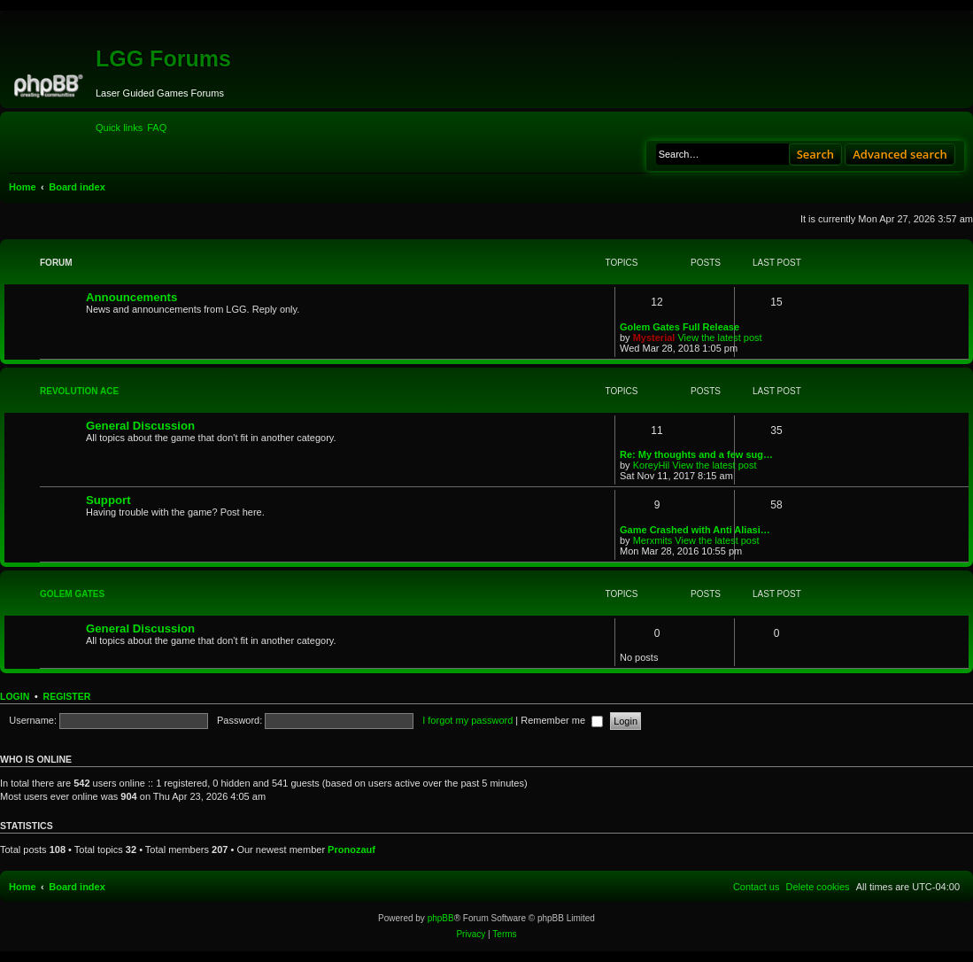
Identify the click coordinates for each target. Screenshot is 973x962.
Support (108, 500)
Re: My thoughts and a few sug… (696, 454)
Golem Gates (72, 594)
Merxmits (653, 540)
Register (67, 696)
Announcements (131, 297)
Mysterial (654, 337)
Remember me (562, 720)
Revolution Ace (79, 391)
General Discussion (140, 425)
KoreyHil (651, 465)
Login (14, 696)
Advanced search (900, 154)
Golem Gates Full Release (679, 327)
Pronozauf (351, 849)
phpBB (441, 918)
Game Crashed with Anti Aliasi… (695, 529)
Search (816, 154)
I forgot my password (467, 720)
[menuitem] (156, 127)
